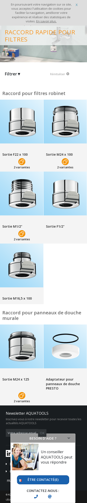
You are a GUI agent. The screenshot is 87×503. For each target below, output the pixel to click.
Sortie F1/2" (55, 226)
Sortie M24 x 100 (59, 154)
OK (42, 433)
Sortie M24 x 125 (15, 379)
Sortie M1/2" (12, 226)
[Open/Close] (69, 438)
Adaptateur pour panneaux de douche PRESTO (63, 383)
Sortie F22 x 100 (15, 154)
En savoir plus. (46, 21)
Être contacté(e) (43, 479)
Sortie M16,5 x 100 (17, 298)
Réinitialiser (57, 74)
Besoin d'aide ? (42, 438)
